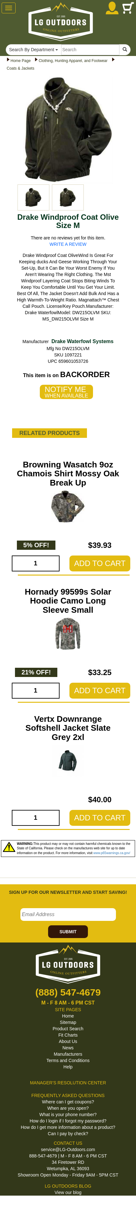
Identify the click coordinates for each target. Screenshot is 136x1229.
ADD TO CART (99, 563)
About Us (68, 1041)
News (68, 1047)
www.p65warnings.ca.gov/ (111, 853)
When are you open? (68, 1108)
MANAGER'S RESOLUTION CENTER (68, 1082)
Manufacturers (68, 1054)
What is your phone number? (68, 1114)
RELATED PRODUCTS (49, 433)
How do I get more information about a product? (68, 1127)
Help (68, 1066)
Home (68, 1015)
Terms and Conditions (68, 1060)
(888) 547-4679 (68, 992)
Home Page (21, 61)
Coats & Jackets (20, 68)
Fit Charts (68, 1035)
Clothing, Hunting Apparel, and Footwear (73, 61)
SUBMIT (68, 931)
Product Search (68, 1028)
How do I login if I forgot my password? (68, 1120)
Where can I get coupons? (68, 1101)
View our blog (68, 1192)
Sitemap (68, 1022)
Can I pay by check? (68, 1133)
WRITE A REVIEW (68, 244)
